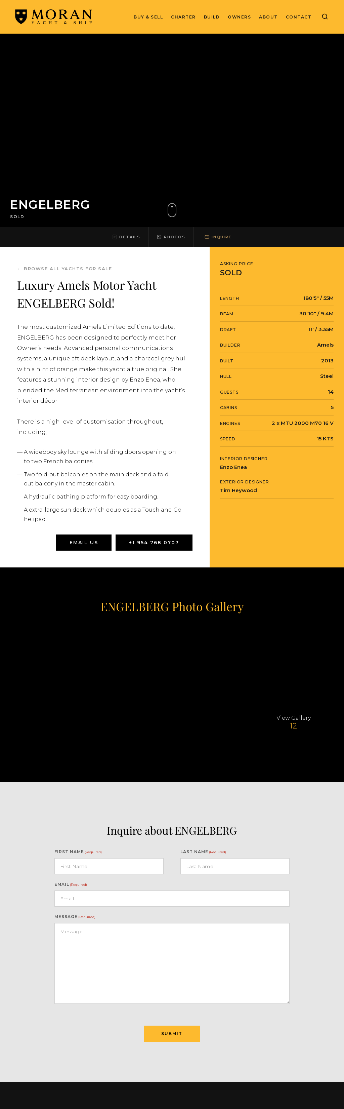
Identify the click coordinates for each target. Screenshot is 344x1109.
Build (212, 16)
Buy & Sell (148, 16)
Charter (183, 16)
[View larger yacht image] (50, 664)
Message (74, 916)
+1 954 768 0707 (154, 543)
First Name (78, 851)
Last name (203, 851)
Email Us (84, 543)
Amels (325, 345)
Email (70, 884)
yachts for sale (87, 268)
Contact (299, 16)
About (268, 16)
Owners (239, 16)
